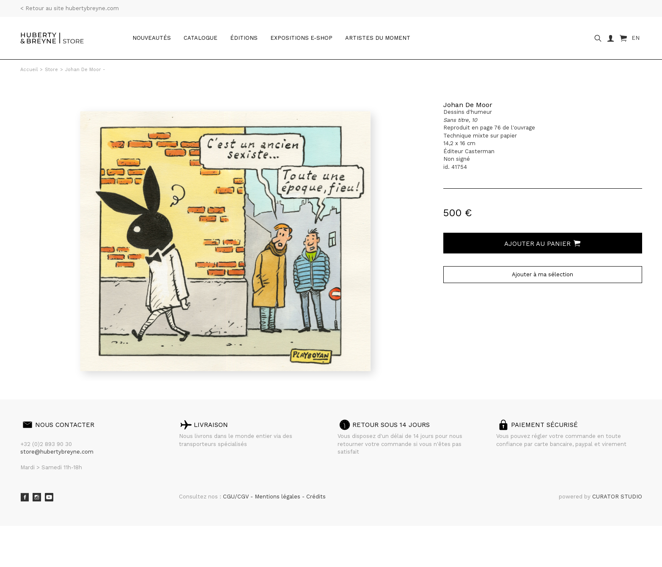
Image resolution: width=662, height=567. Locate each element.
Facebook (24, 497)
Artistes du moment (377, 38)
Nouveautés (151, 38)
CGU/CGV (236, 496)
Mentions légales (278, 496)
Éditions (244, 38)
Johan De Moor (467, 105)
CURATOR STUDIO (617, 496)
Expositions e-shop (301, 38)
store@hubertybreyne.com (56, 452)
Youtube (49, 497)
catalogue (200, 38)
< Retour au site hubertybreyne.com (69, 8)
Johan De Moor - (85, 69)
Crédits (316, 496)
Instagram (37, 497)
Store (51, 69)
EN (636, 38)
